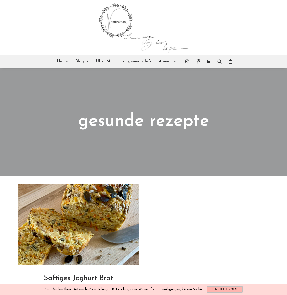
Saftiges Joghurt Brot (78, 259)
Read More (78, 277)
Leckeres (78, 267)
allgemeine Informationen (149, 61)
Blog (82, 61)
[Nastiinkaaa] (143, 27)
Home (62, 61)
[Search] (219, 61)
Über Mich (106, 61)
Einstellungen (224, 289)
